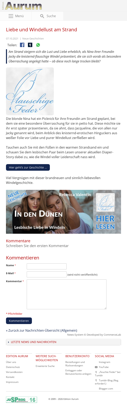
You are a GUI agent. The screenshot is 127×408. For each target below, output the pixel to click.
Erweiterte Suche (45, 366)
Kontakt (10, 377)
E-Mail (11, 273)
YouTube (102, 367)
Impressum (12, 382)
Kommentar (15, 281)
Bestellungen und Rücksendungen (75, 363)
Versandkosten (14, 372)
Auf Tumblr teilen (30, 45)
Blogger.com (106, 388)
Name (11, 265)
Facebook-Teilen (22, 45)
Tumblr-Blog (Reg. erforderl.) (107, 382)
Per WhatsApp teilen (38, 45)
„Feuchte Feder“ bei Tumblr (107, 373)
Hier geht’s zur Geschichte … (28, 167)
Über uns (11, 362)
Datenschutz (13, 367)
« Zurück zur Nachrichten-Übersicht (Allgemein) (41, 330)
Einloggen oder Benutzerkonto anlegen (78, 372)
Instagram (104, 362)
